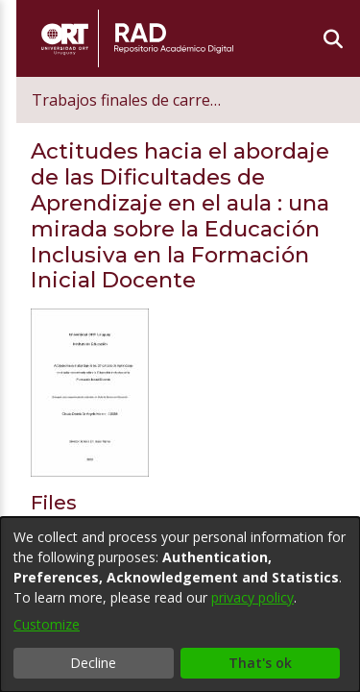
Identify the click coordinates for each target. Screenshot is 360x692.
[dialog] (180, 604)
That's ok (260, 663)
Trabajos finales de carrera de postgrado (156, 100)
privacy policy (252, 597)
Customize (46, 624)
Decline (93, 663)
